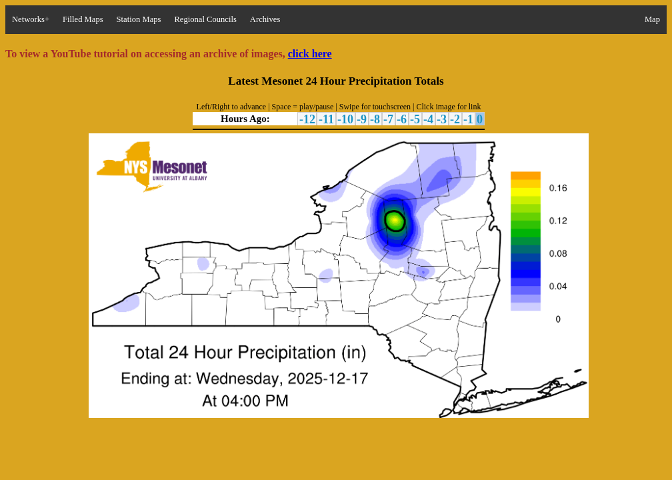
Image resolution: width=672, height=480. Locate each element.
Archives (265, 19)
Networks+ (30, 19)
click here (310, 53)
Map (652, 19)
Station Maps (139, 19)
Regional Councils (205, 19)
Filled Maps (83, 19)
